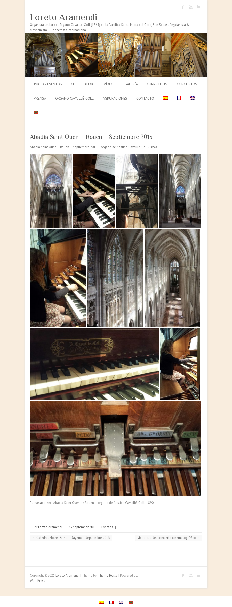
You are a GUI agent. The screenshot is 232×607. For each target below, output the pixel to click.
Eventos (107, 527)
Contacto (145, 98)
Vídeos (110, 84)
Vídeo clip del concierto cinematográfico (169, 537)
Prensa (40, 98)
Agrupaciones (115, 98)
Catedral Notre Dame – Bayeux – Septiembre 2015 (71, 537)
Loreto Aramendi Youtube (191, 7)
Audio (89, 84)
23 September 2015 (82, 527)
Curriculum (157, 84)
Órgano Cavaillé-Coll (74, 98)
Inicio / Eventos (48, 84)
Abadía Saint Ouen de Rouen (73, 502)
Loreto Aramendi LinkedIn (198, 7)
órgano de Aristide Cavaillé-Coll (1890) (126, 502)
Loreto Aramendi (63, 17)
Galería (131, 84)
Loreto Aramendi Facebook (183, 7)
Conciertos (187, 84)
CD (73, 84)
